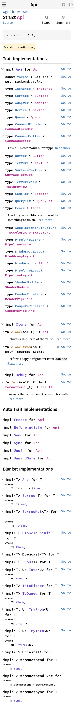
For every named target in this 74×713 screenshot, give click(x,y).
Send (18, 435)
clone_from (21, 347)
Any (25, 479)
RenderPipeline (29, 294)
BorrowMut (32, 511)
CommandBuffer (28, 136)
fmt (14, 382)
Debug (21, 375)
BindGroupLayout (30, 251)
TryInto (36, 630)
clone (16, 332)
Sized (37, 488)
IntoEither (33, 585)
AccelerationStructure (35, 228)
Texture (22, 163)
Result (46, 387)
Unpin (19, 450)
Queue (20, 117)
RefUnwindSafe (28, 427)
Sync (18, 442)
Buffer (21, 156)
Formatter (14, 387)
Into (33, 569)
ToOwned (29, 593)
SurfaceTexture (29, 170)
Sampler (22, 194)
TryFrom (36, 609)
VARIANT (24, 77)
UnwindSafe (25, 458)
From (26, 562)
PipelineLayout (29, 270)
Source (8, 23)
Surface (22, 96)
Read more (63, 148)
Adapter (22, 103)
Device (21, 110)
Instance (23, 89)
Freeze (20, 419)
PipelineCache (28, 239)
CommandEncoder (29, 124)
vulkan (23, 12)
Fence (20, 208)
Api (33, 5)
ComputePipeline (30, 306)
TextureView (26, 182)
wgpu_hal (10, 12)
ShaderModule (27, 282)
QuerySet (23, 201)
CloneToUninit (36, 533)
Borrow (28, 495)
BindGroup (24, 263)
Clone (21, 324)
